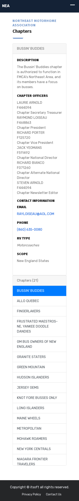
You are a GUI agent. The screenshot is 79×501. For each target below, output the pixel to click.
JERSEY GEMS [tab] (28, 388)
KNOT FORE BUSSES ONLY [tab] (37, 398)
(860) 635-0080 (29, 230)
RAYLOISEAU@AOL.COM (35, 214)
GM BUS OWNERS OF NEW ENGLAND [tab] (36, 344)
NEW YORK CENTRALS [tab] (34, 449)
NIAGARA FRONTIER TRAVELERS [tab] (32, 461)
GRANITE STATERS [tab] (31, 357)
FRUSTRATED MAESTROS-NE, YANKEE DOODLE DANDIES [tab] (37, 326)
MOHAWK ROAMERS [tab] (32, 439)
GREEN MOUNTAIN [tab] (31, 367)
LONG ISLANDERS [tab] (30, 408)
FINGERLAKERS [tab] (28, 311)
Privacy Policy (31, 494)
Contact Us (53, 494)
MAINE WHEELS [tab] (28, 418)
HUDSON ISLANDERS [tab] (33, 377)
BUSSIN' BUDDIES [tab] (30, 291)
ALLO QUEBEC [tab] (28, 301)
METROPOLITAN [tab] (29, 428)
